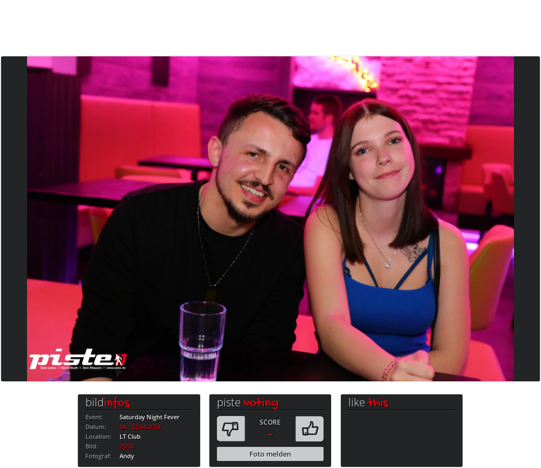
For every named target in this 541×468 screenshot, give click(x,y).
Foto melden (270, 454)
